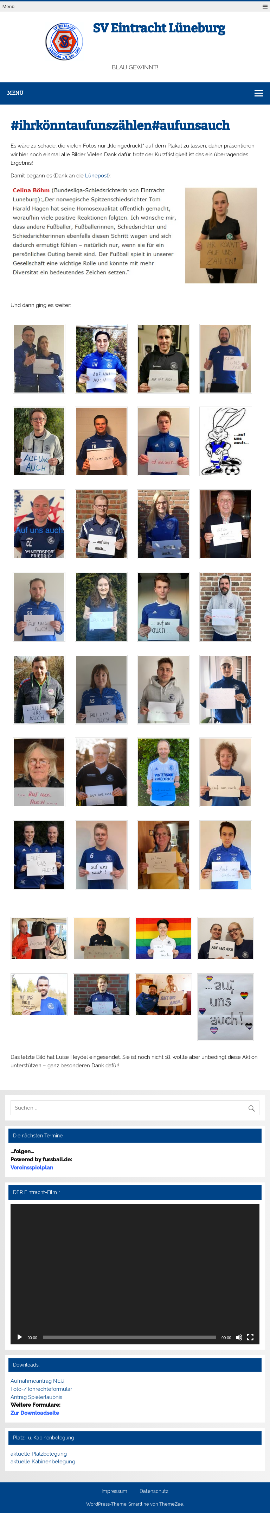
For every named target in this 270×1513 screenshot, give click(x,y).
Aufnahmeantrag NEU (37, 1381)
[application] (135, 1274)
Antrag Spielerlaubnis (36, 1397)
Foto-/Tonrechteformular (41, 1389)
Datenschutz (154, 1491)
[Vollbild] (250, 1337)
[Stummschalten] (239, 1337)
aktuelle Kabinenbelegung (43, 1461)
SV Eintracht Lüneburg (159, 28)
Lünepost (96, 175)
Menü (8, 6)
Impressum (114, 1491)
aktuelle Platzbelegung (39, 1454)
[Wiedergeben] (19, 1337)
